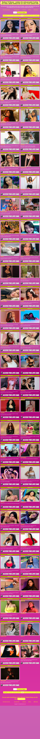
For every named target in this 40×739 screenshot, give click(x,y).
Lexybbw (22, 432)
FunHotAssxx (23, 526)
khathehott (2, 245)
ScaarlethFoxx (23, 643)
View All (5, 15)
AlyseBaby (22, 549)
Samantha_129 (23, 175)
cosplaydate (2, 409)
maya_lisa (2, 526)
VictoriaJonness (3, 643)
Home (15, 12)
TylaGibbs (2, 619)
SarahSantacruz (23, 385)
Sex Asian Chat (16, 9)
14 (31, 15)
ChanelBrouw (23, 198)
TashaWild (2, 432)
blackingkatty (3, 479)
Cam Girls (24, 9)
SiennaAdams (23, 619)
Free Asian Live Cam (6, 9)
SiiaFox (21, 338)
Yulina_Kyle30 (3, 713)
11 (24, 15)
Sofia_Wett (2, 57)
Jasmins (22, 268)
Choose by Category (22, 12)
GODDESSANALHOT (4, 362)
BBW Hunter (36, 9)
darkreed (22, 315)
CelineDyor (22, 151)
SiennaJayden (23, 221)
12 (26, 15)
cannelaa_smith (3, 221)
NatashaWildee (23, 479)
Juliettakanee (3, 34)
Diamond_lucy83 (23, 502)
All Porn (29, 9)
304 (36, 15)
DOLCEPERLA (3, 385)
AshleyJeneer (3, 572)
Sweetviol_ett (3, 549)
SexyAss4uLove (3, 198)
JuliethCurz (22, 362)
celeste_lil (22, 666)
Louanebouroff (23, 572)
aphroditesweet (3, 338)
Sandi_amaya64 (23, 104)
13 (29, 15)
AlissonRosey (23, 57)
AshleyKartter (23, 690)
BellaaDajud (2, 502)
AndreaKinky (22, 34)
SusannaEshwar (23, 245)
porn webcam (21, 731)
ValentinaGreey (23, 291)
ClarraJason (22, 409)
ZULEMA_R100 (3, 666)
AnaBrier (2, 268)
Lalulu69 (2, 104)
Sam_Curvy (2, 596)
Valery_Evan (22, 596)
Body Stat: (10, 18)
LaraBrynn (2, 175)
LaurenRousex (3, 690)
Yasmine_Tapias (3, 315)
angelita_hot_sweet (4, 291)
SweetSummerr (3, 456)
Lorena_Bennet (23, 456)
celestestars (2, 151)
